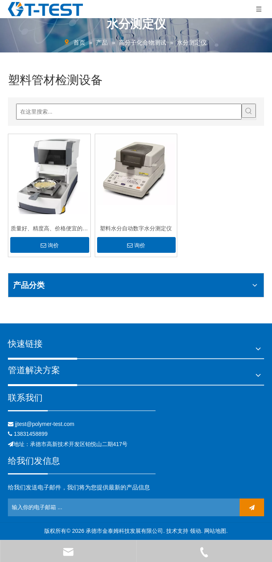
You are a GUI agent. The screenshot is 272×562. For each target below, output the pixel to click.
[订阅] (252, 507)
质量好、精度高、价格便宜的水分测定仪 (49, 229)
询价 (50, 245)
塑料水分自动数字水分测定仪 (136, 228)
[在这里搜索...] (129, 117)
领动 (195, 531)
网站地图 (215, 531)
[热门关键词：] (249, 117)
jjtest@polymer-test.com (44, 424)
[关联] (82, 410)
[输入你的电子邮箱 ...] (42, 507)
